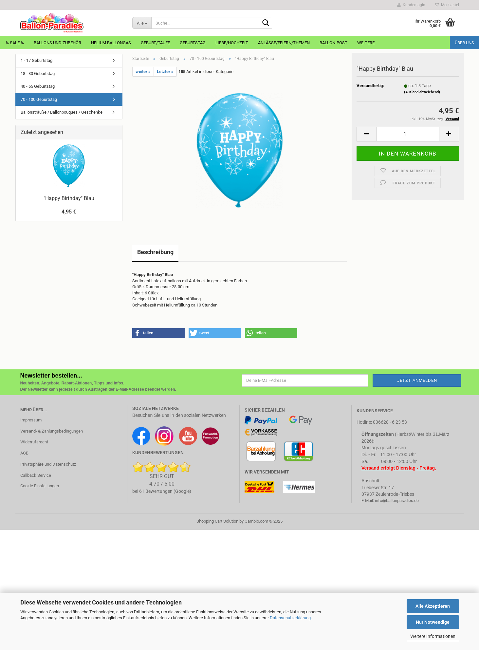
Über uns (464, 42)
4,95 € (69, 212)
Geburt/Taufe (155, 42)
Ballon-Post (333, 42)
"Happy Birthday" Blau (69, 198)
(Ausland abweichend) (422, 93)
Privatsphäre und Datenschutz (48, 464)
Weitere (366, 42)
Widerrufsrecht (34, 441)
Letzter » (165, 71)
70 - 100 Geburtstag (39, 99)
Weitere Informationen (432, 636)
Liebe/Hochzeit (231, 42)
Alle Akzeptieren (432, 606)
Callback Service (35, 475)
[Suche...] (141, 23)
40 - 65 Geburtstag (38, 86)
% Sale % (15, 42)
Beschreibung (155, 252)
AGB (24, 453)
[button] (366, 135)
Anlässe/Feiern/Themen (284, 42)
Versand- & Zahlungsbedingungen (51, 431)
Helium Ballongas (111, 42)
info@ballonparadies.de (397, 500)
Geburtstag (193, 42)
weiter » (143, 71)
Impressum (31, 420)
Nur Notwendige (433, 622)
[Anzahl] (407, 135)
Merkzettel (447, 5)
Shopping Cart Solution (217, 521)
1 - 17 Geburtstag (36, 60)
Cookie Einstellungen (39, 485)
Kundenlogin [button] (411, 5)
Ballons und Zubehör (57, 42)
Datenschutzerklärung (290, 617)
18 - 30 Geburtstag (38, 73)
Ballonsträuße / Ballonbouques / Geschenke (61, 112)
